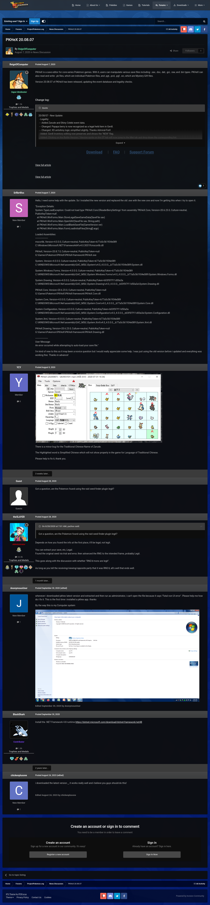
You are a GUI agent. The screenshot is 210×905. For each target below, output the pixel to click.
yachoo (70, 526)
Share (174, 51)
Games (150, 8)
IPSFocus (22, 894)
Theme (10, 897)
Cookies (47, 897)
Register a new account (58, 854)
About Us (114, 8)
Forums (183, 8)
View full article (43, 165)
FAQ (116, 152)
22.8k (19, 557)
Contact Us (36, 897)
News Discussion (42, 52)
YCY (19, 367)
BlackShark (19, 714)
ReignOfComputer (19, 64)
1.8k (19, 748)
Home (99, 8)
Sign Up (34, 21)
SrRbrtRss (19, 192)
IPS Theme (10, 894)
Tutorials (166, 8)
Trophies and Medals (19, 107)
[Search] (170, 21)
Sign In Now (152, 854)
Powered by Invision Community (190, 896)
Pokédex (134, 8)
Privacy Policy (23, 897)
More (200, 8)
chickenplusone (19, 775)
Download (94, 152)
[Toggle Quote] (40, 108)
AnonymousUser (18, 588)
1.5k (19, 104)
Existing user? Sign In (15, 21)
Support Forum (142, 152)
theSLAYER (19, 517)
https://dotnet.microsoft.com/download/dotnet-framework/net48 (108, 722)
